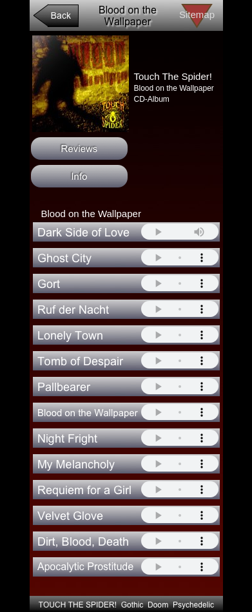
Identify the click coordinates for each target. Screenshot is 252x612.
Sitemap (197, 14)
